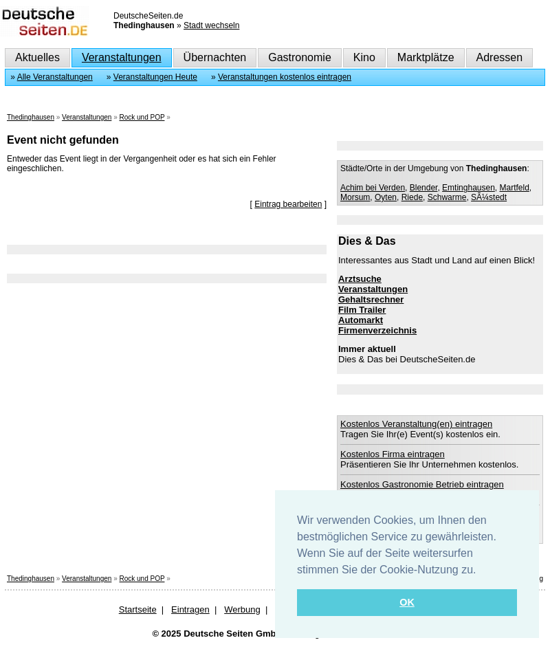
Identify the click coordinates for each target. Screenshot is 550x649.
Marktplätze (425, 57)
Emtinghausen (468, 187)
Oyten (386, 197)
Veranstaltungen (122, 57)
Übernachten (215, 57)
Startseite (138, 609)
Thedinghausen (30, 117)
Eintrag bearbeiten (288, 204)
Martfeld (514, 187)
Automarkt (360, 320)
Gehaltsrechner (371, 299)
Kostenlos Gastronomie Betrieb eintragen (422, 484)
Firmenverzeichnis (377, 330)
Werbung (242, 609)
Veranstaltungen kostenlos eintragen (284, 77)
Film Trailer (362, 310)
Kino (364, 57)
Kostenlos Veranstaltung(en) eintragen (416, 424)
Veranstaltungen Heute (155, 77)
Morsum (355, 197)
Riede (412, 197)
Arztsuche (360, 279)
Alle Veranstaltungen (55, 77)
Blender (424, 187)
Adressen (499, 57)
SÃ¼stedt (489, 197)
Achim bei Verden (372, 187)
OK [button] (407, 602)
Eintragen (190, 609)
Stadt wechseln (211, 25)
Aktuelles (37, 57)
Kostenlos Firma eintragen (392, 454)
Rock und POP (141, 117)
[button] (481, 571)
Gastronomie (299, 57)
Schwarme (447, 197)
